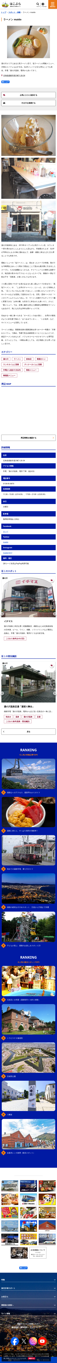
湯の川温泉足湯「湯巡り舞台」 (19, 706)
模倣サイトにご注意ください (28, 1324)
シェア (5, 82)
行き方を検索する (19, 102)
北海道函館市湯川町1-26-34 (14, 75)
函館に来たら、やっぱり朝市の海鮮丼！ (22, 831)
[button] (2, 614)
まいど (5, 531)
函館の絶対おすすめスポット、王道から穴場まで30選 (28, 907)
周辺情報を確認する (37, 437)
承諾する (31, 1358)
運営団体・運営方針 (19, 1327)
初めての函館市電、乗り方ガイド (20, 869)
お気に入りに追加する (20, 95)
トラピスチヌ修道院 (15, 1038)
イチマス (8, 621)
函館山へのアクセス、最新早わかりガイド (23, 792)
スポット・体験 (14, 12)
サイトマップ (35, 1327)
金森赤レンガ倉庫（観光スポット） (21, 1153)
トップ (3, 12)
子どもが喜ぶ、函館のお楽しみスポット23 (23, 945)
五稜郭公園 (11, 1076)
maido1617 (7, 553)
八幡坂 (9, 1114)
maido (5, 542)
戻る (16, 731)
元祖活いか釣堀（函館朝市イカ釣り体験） (23, 1000)
